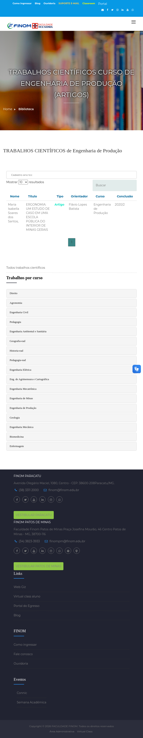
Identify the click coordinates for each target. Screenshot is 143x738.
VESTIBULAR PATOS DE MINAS (38, 566)
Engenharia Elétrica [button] (20, 369)
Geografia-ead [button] (17, 341)
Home (7, 109)
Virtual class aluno (27, 596)
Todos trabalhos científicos (25, 268)
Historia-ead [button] (16, 350)
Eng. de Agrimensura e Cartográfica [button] (29, 379)
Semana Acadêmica (31, 702)
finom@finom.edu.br (64, 490)
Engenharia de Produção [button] (23, 407)
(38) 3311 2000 (29, 490)
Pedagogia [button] (15, 321)
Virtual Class (84, 731)
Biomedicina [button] (17, 436)
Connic (22, 693)
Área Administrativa (62, 731)
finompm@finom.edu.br (67, 541)
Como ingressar (25, 645)
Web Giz (20, 587)
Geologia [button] (15, 417)
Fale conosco (23, 654)
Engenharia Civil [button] (19, 312)
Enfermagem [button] (17, 446)
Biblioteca (26, 109)
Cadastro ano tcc (21, 174)
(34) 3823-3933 (29, 541)
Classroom (89, 3)
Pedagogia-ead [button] (18, 360)
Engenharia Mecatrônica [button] (23, 388)
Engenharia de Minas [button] (21, 398)
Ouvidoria (49, 3)
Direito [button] (13, 293)
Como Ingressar (22, 3)
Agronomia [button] (16, 302)
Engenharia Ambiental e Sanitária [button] (28, 331)
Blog (38, 3)
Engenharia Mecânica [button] (21, 427)
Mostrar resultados (25, 182)
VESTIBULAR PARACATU (34, 515)
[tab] (71, 293)
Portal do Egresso (26, 606)
